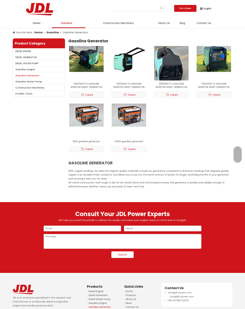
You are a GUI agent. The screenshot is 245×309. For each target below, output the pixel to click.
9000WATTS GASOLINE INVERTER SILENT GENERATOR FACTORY (86, 85)
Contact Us (132, 307)
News (129, 303)
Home (129, 291)
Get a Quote (185, 8)
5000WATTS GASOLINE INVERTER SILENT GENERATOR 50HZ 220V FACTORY (128, 85)
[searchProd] (136, 8)
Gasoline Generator (27, 75)
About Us (131, 299)
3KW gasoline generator (86, 141)
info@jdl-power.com (180, 292)
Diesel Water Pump (99, 299)
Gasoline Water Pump (28, 81)
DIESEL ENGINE (23, 51)
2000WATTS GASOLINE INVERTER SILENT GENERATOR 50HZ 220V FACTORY (171, 85)
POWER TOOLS (23, 93)
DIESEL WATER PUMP (26, 63)
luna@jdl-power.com (182, 296)
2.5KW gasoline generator (128, 141)
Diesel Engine (96, 291)
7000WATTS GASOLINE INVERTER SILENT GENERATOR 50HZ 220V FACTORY (213, 85)
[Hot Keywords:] (162, 8)
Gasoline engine (25, 69)
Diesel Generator (98, 295)
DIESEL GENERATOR (26, 57)
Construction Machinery (29, 87)
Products (131, 295)
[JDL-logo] (15, 287)
